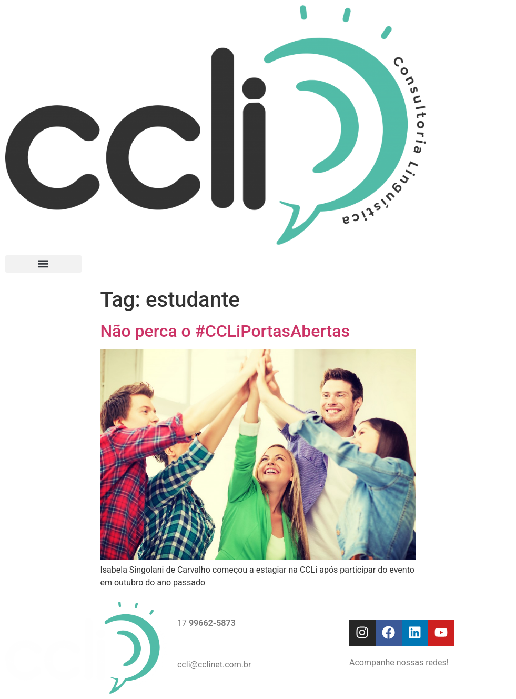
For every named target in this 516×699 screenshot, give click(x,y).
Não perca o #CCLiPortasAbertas (225, 331)
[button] (43, 264)
